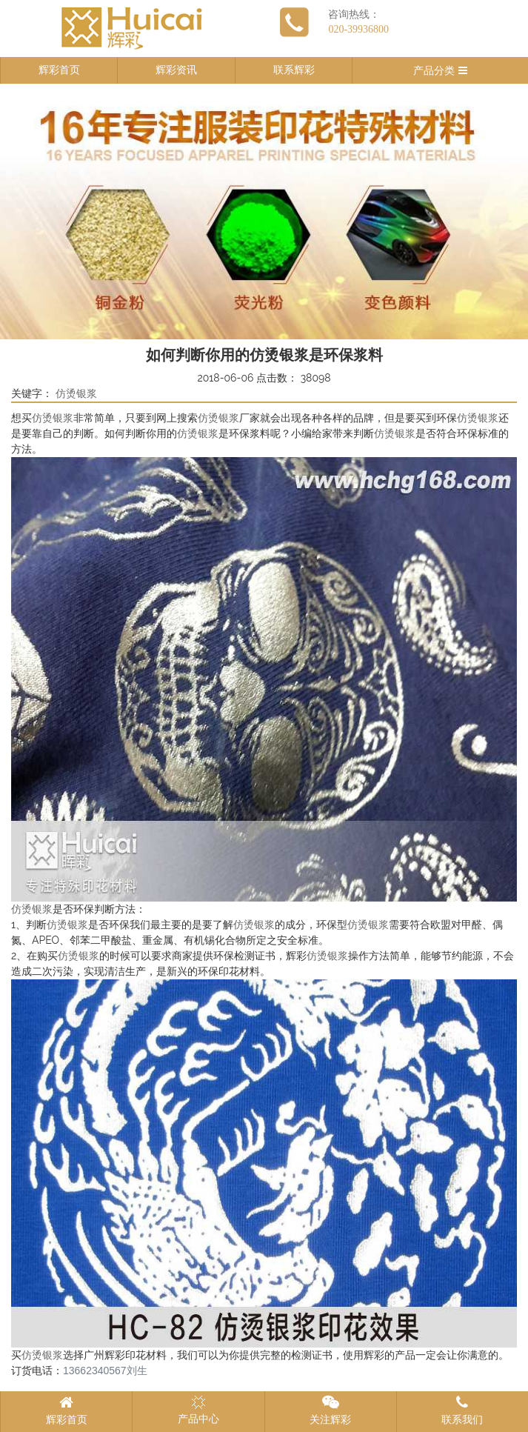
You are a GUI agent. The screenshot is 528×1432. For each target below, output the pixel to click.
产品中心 (198, 1410)
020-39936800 (358, 29)
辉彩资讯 (176, 70)
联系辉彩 (294, 70)
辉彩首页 (59, 70)
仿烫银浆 (76, 393)
